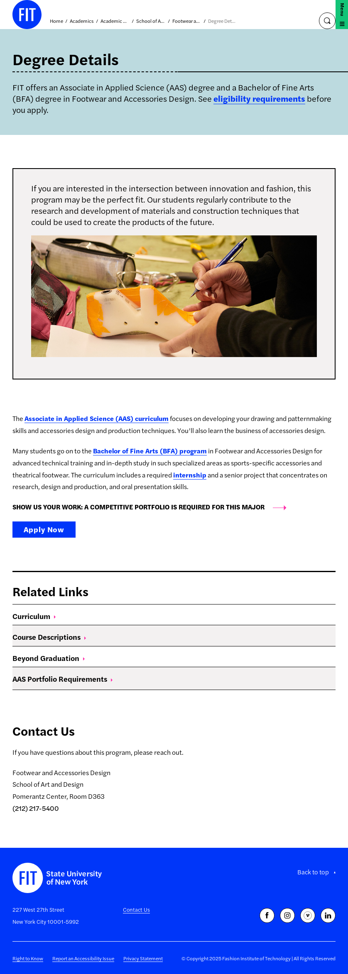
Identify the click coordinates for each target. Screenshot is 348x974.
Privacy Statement (143, 958)
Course (49, 636)
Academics (82, 21)
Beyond (48, 658)
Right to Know (27, 958)
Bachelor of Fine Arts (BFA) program (150, 450)
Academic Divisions (115, 21)
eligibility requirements (259, 98)
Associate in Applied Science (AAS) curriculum (97, 418)
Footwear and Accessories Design (186, 21)
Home (56, 21)
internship (189, 475)
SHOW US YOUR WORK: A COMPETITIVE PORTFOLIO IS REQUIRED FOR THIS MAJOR (138, 506)
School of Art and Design (150, 21)
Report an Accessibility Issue (83, 958)
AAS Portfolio (62, 678)
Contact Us (136, 909)
